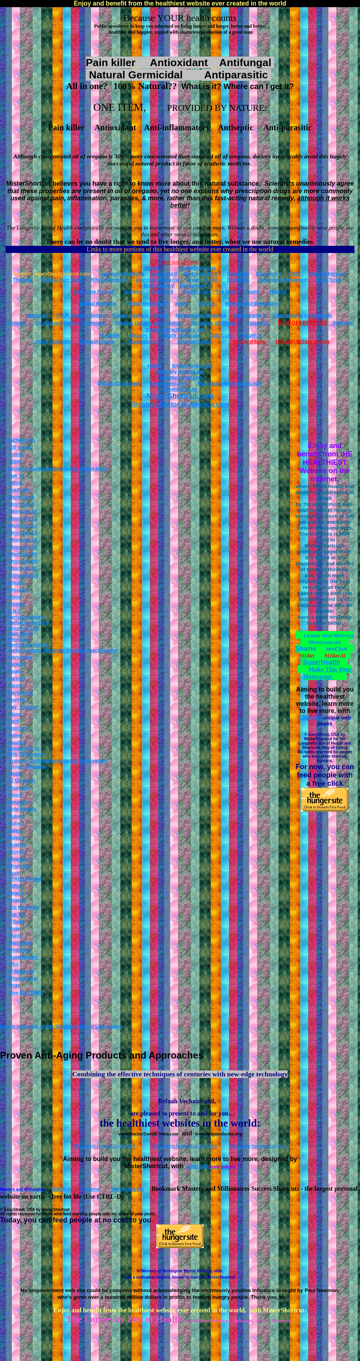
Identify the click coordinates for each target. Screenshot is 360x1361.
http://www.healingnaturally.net (185, 1146)
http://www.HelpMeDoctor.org (104, 1146)
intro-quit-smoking (180, 262)
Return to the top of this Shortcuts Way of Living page (61, 1026)
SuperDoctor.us (198, 268)
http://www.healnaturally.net (258, 1146)
